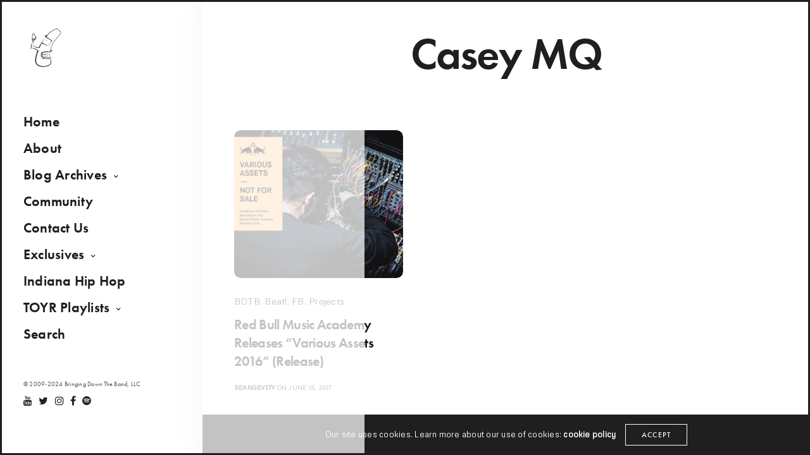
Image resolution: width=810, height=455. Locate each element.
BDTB (247, 301)
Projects (326, 301)
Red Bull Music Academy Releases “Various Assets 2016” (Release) (312, 344)
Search (49, 340)
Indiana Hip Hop (79, 286)
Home (46, 127)
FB (298, 301)
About (47, 154)
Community (63, 207)
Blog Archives (70, 180)
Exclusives (58, 260)
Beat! (276, 301)
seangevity (254, 391)
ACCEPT (658, 435)
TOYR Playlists (71, 313)
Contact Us (61, 233)
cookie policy (588, 435)
